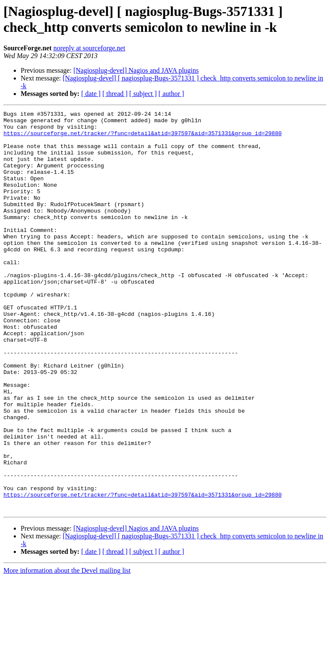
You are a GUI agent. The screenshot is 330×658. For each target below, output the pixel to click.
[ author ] (171, 93)
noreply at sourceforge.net (89, 48)
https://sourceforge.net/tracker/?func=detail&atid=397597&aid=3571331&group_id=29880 (142, 138)
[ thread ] (115, 93)
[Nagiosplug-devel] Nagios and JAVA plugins (136, 70)
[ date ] (91, 93)
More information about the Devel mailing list (67, 650)
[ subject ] (143, 93)
